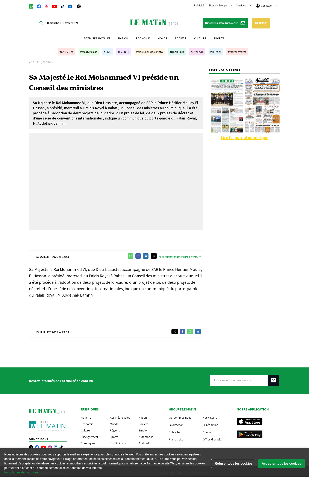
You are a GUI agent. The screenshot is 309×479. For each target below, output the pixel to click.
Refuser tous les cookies (234, 463)
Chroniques (88, 443)
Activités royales (97, 38)
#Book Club (177, 52)
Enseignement (89, 437)
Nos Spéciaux (118, 443)
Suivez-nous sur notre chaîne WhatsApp (180, 257)
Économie (143, 38)
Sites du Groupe (220, 5)
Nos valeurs (210, 417)
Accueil (34, 62)
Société (180, 38)
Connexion (267, 5)
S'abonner (261, 22)
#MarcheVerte (237, 52)
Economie (87, 424)
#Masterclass (88, 52)
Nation (123, 38)
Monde (162, 38)
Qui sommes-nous (180, 417)
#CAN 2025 (66, 52)
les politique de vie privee (21, 472)
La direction (176, 425)
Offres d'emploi (212, 439)
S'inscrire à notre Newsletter (225, 23)
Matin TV (86, 417)
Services (243, 5)
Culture (200, 38)
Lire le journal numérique (244, 137)
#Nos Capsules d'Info (149, 52)
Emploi (143, 430)
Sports (219, 38)
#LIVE (107, 52)
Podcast (144, 443)
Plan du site (176, 439)
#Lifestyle (197, 52)
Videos (48, 62)
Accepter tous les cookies (281, 463)
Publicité (199, 5)
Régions (115, 430)
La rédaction (210, 425)
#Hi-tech (215, 52)
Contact (207, 432)
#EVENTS (124, 52)
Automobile (146, 437)
